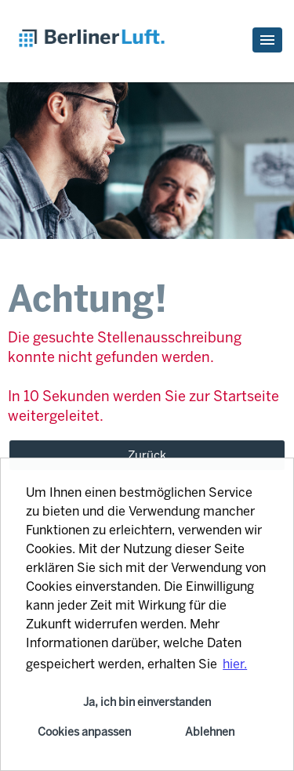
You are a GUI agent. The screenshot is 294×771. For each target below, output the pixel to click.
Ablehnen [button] (209, 732)
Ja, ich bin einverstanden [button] (147, 702)
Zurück (147, 455)
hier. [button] (235, 664)
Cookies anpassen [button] (84, 732)
